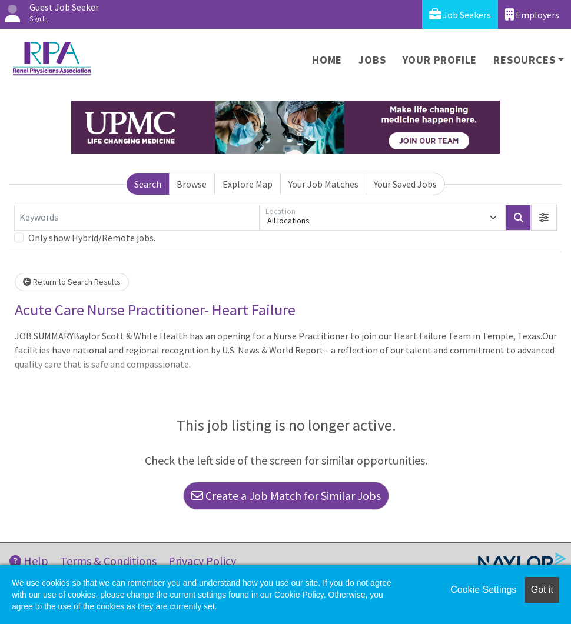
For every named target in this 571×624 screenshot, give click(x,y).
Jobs (372, 59)
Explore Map (248, 184)
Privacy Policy (202, 560)
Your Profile (440, 59)
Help (28, 560)
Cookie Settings (483, 590)
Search (147, 184)
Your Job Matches (323, 184)
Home (327, 59)
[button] (544, 218)
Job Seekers (460, 14)
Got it (542, 590)
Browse (192, 184)
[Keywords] (137, 218)
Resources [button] (524, 59)
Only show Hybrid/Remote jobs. (91, 237)
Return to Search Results (72, 281)
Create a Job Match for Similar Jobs (286, 495)
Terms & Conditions (108, 560)
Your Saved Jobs (405, 184)
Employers (532, 14)
